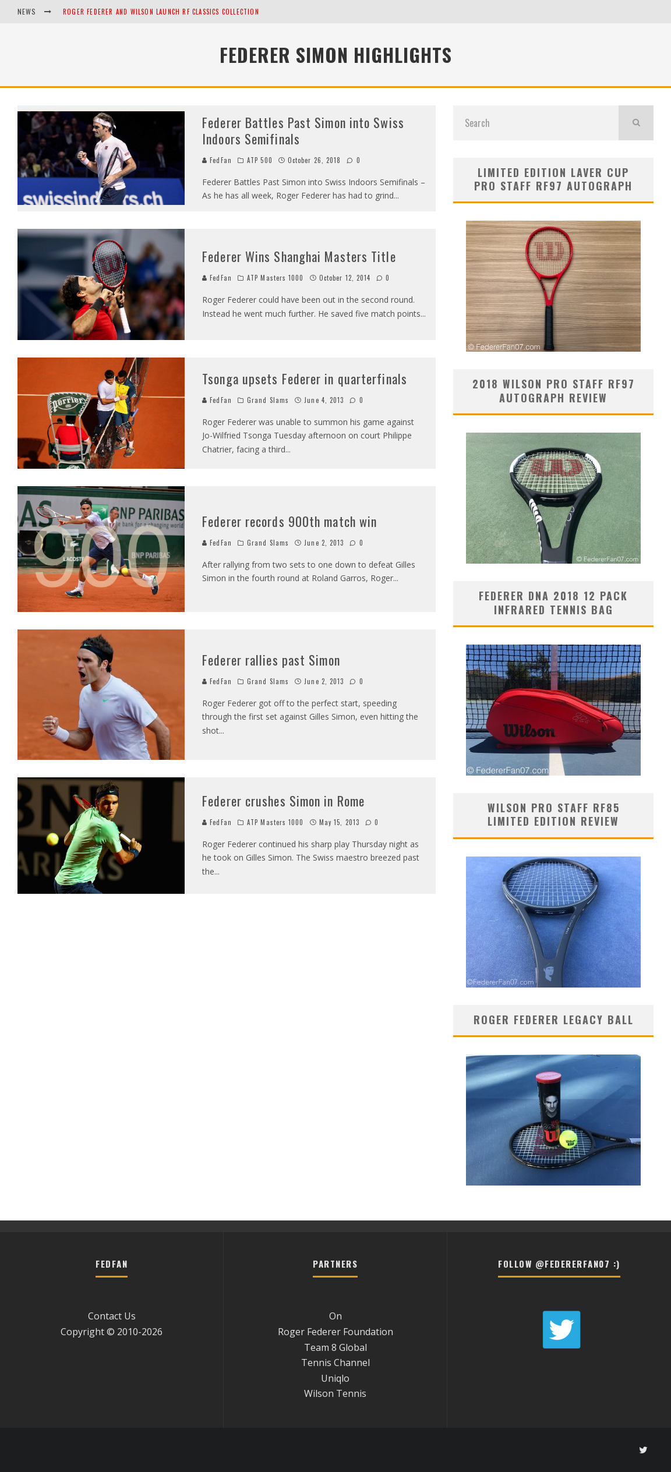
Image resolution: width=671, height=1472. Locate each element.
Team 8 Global (335, 1347)
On (335, 1316)
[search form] (536, 122)
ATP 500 (260, 160)
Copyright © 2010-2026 (112, 1331)
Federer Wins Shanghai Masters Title (299, 256)
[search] (636, 122)
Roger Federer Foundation (335, 1331)
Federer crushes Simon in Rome (283, 800)
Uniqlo (335, 1378)
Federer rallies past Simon (271, 659)
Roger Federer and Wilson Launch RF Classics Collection (161, 11)
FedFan (217, 160)
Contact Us (112, 1316)
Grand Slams (268, 400)
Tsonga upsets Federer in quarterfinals (304, 378)
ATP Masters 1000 (275, 278)
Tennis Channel (335, 1362)
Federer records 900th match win (289, 521)
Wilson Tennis (335, 1393)
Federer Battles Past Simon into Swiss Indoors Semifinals (303, 130)
